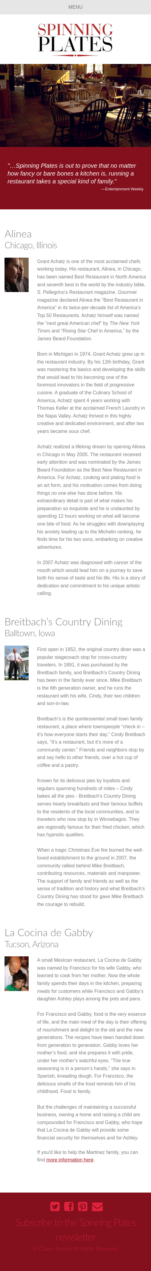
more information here (70, 1159)
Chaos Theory (55, 1248)
